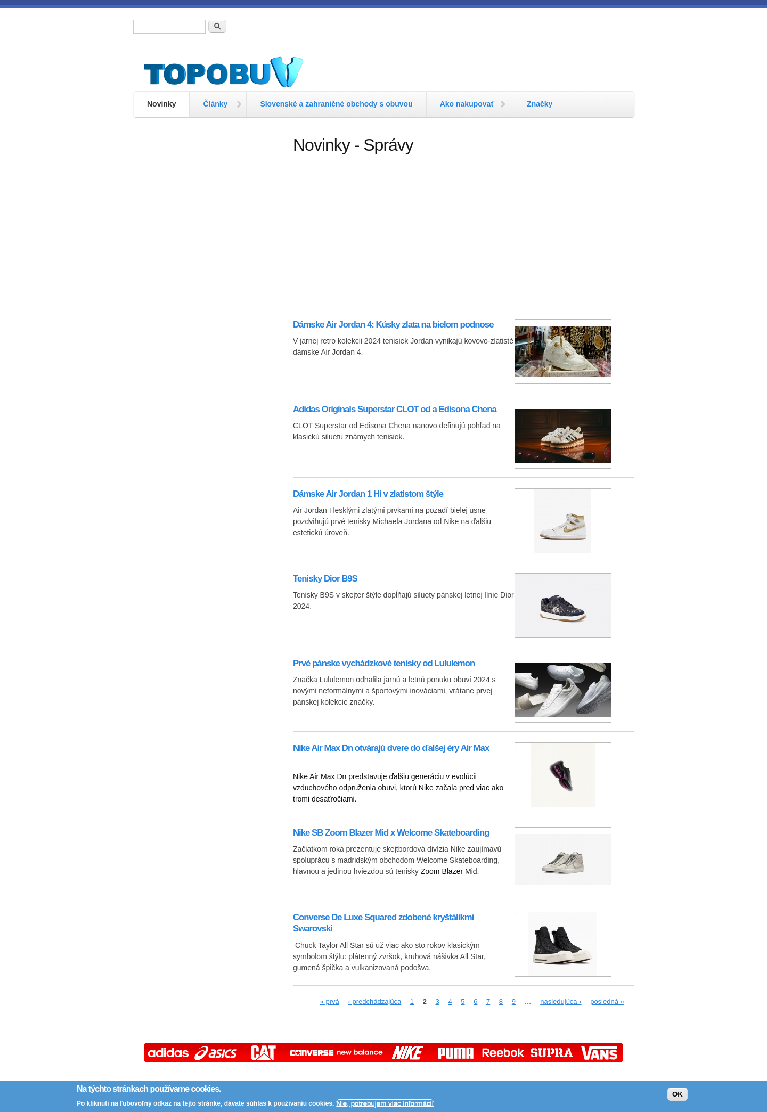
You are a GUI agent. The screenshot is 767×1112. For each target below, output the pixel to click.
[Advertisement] (207, 295)
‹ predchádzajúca (374, 1001)
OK (677, 1094)
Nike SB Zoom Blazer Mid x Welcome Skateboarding (391, 833)
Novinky (161, 104)
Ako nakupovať (467, 104)
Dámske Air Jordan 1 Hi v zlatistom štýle (368, 494)
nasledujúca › (560, 1001)
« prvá (329, 1001)
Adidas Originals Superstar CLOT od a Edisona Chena (394, 409)
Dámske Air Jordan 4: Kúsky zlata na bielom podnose (393, 325)
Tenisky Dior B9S (325, 579)
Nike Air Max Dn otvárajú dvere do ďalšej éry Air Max (391, 748)
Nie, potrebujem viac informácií (385, 1103)
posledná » (607, 1001)
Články (215, 104)
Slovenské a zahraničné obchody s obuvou (336, 104)
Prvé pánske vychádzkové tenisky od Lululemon (384, 663)
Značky (539, 104)
